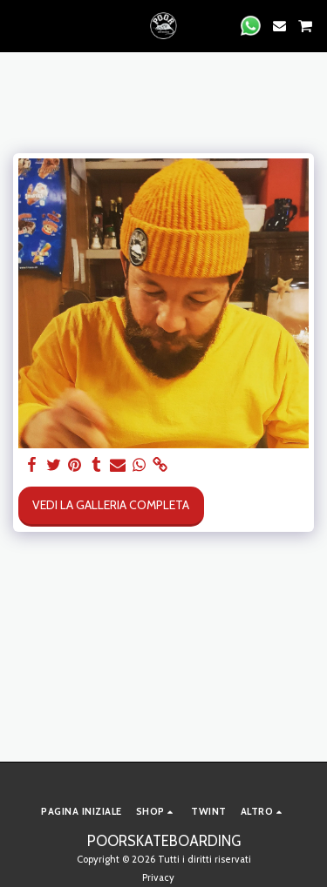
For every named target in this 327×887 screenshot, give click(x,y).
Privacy (158, 877)
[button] (19, 25)
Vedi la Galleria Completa (110, 505)
